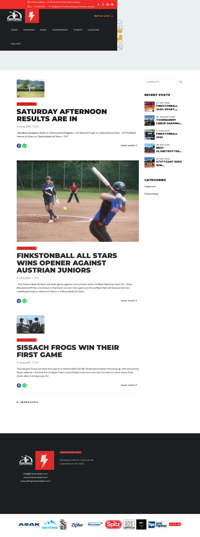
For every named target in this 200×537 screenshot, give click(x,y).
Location (128, 11)
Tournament (95, 11)
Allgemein (150, 186)
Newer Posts (29, 402)
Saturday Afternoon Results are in (62, 115)
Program (63, 11)
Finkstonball (27, 104)
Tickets (112, 11)
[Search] (180, 81)
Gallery (144, 11)
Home (49, 11)
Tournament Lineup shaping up (167, 123)
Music (78, 11)
